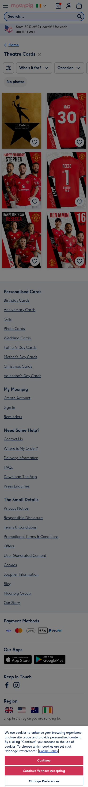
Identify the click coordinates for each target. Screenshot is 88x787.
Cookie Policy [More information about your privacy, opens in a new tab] (48, 751)
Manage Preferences (44, 781)
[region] (44, 756)
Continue (43, 760)
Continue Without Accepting (44, 771)
